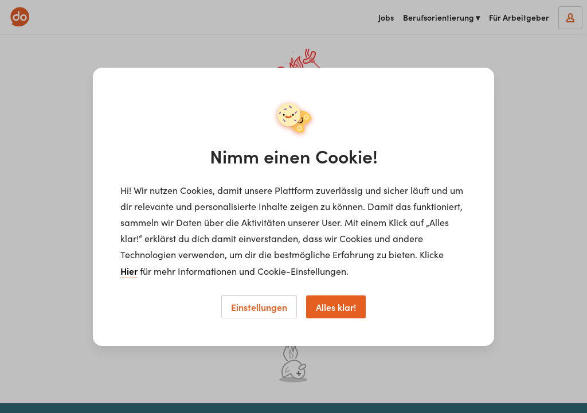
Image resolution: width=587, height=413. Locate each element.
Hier (129, 270)
